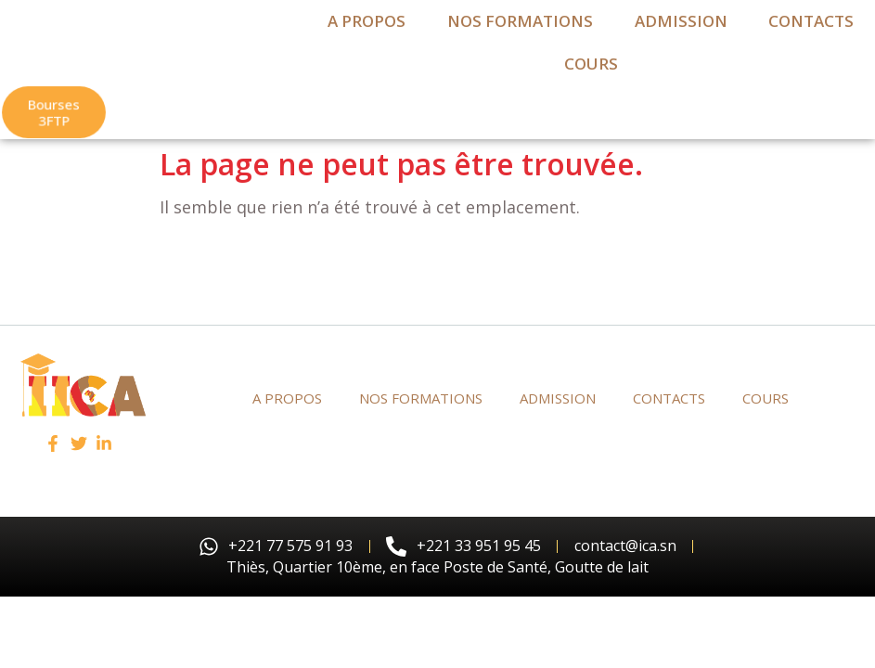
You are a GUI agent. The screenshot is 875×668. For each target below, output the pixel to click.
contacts (811, 37)
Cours (591, 80)
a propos (366, 37)
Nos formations (520, 37)
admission (681, 37)
